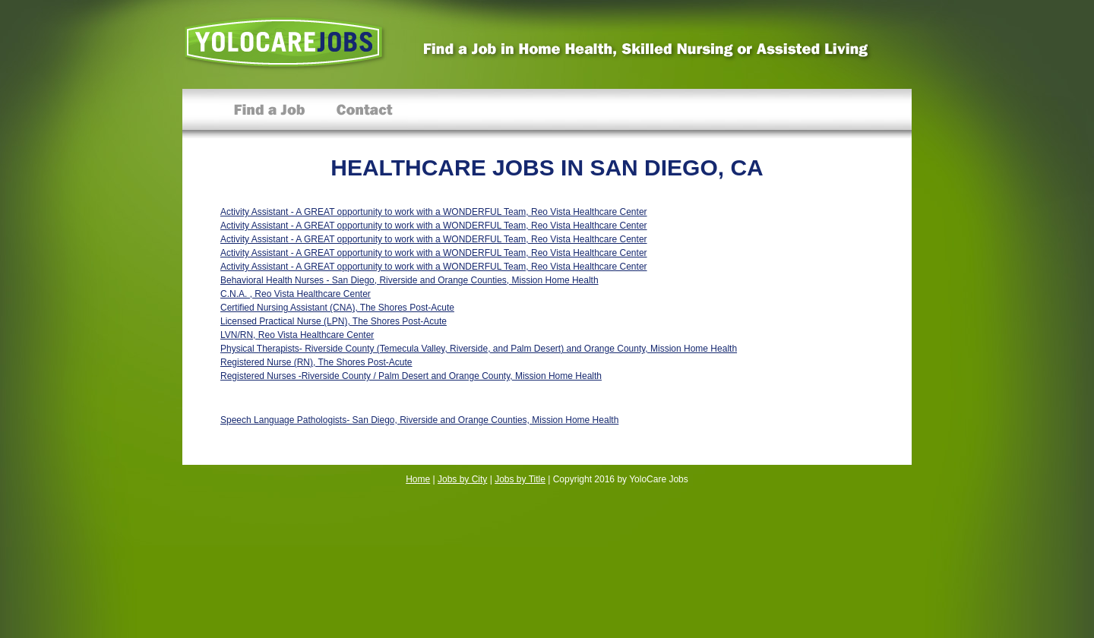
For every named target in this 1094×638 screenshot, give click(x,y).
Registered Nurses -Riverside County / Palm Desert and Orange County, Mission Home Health (411, 376)
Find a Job (270, 113)
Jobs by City (462, 479)
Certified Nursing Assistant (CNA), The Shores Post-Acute (337, 307)
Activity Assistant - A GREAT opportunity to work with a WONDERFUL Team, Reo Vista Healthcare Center (433, 212)
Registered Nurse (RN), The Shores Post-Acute (316, 362)
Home (418, 479)
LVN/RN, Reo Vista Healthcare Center (297, 335)
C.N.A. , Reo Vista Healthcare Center (295, 294)
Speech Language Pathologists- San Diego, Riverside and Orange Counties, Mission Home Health (419, 420)
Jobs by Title (520, 479)
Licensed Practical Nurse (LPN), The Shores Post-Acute (333, 321)
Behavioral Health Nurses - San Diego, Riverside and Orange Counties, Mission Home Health (409, 280)
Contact (364, 113)
